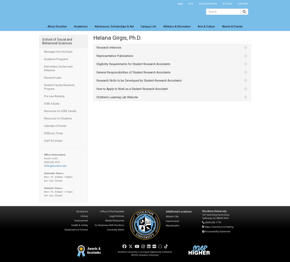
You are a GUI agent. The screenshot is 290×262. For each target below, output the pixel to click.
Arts (206, 26)
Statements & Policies (76, 229)
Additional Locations (179, 211)
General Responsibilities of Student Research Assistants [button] (133, 72)
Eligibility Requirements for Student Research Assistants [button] (133, 64)
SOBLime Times (53, 133)
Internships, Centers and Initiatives (58, 68)
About (57, 26)
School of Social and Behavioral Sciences (57, 41)
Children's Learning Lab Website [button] (117, 97)
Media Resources (114, 220)
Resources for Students (58, 118)
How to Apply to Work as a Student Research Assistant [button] (132, 89)
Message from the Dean (58, 51)
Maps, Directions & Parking (219, 226)
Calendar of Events (55, 125)
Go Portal (170, 3)
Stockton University (66, 11)
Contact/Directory (208, 3)
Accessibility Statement (217, 231)
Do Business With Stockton (109, 225)
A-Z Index (227, 3)
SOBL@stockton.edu (55, 165)
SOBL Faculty (51, 103)
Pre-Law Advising (54, 96)
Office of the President (112, 211)
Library (84, 216)
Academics (81, 26)
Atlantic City (172, 216)
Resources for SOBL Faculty (60, 111)
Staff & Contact (53, 140)
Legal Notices (116, 216)
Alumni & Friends (232, 26)
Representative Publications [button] (114, 56)
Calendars (243, 3)
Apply (180, 3)
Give (191, 3)
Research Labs (52, 77)
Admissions (114, 26)
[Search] (223, 12)
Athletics (177, 26)
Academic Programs (56, 59)
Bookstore (82, 211)
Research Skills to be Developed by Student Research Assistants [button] (139, 80)
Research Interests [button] (108, 47)
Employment (81, 220)
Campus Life (148, 26)
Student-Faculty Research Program (59, 87)
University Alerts (115, 229)
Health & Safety (79, 225)
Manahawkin (172, 225)
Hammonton (172, 221)
